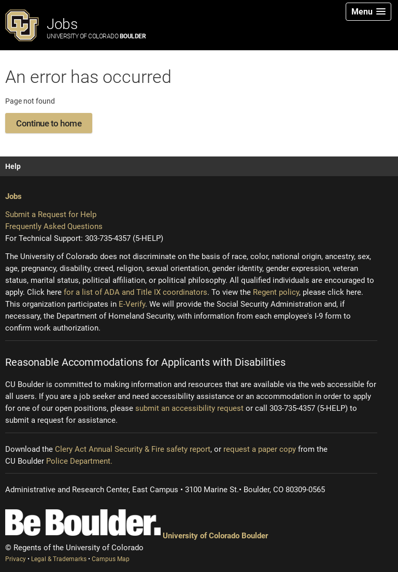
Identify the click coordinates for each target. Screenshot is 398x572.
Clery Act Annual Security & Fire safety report (132, 449)
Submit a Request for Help (50, 214)
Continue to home (48, 123)
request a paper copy (259, 449)
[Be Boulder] (83, 522)
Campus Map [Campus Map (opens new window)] (111, 559)
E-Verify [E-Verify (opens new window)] (132, 304)
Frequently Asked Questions (54, 226)
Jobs (96, 28)
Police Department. (79, 461)
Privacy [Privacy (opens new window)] (16, 559)
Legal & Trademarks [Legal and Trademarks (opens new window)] (59, 559)
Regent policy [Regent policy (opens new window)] (276, 292)
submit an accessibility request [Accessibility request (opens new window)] (189, 408)
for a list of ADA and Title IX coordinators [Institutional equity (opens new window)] (135, 292)
